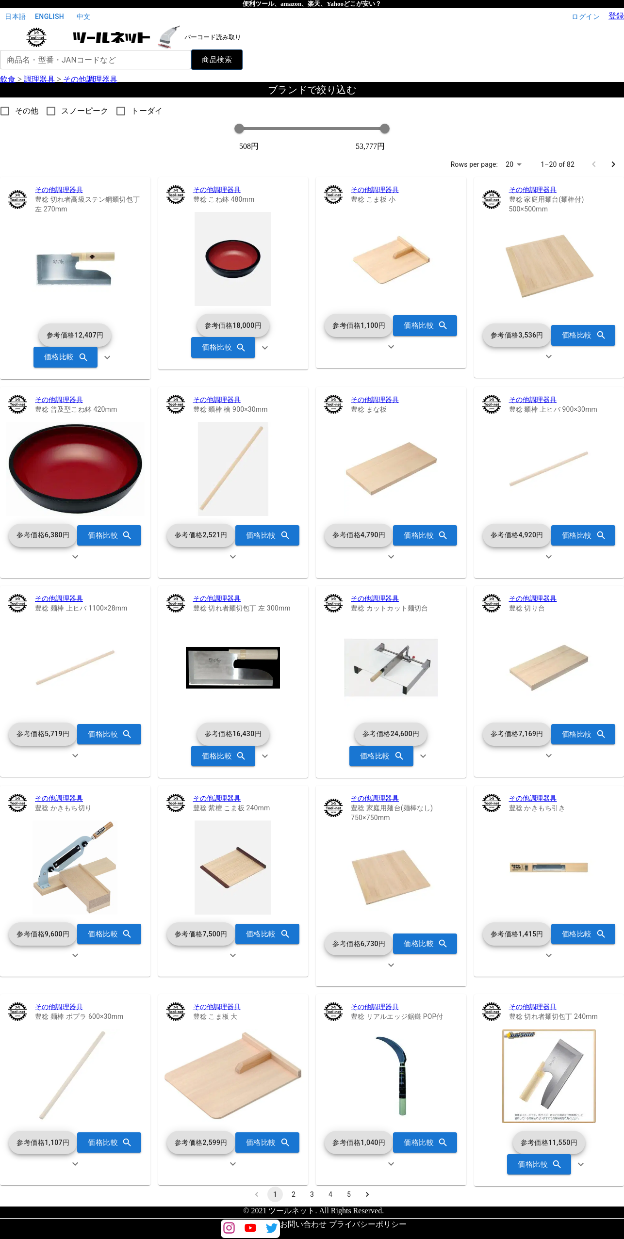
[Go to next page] (613, 164)
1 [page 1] (275, 1194)
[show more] (107, 357)
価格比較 (65, 357)
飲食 (8, 79)
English (49, 17)
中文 (83, 17)
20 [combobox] (509, 164)
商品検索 (217, 59)
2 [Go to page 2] (293, 1194)
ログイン (586, 17)
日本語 (15, 17)
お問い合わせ (303, 1224)
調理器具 (39, 79)
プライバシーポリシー (368, 1224)
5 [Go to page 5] (349, 1194)
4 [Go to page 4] (330, 1194)
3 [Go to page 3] (312, 1194)
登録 (616, 16)
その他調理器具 (90, 79)
